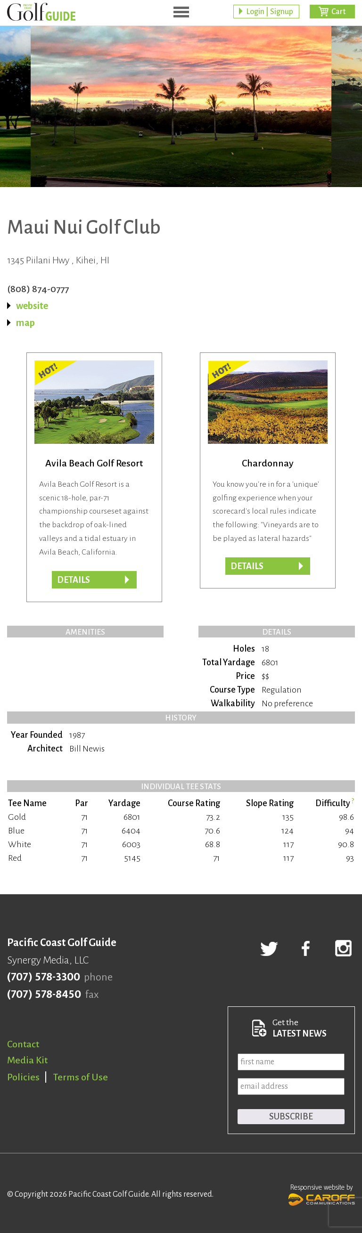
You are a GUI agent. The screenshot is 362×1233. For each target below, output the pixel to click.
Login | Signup (269, 12)
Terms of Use (80, 1077)
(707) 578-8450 (44, 994)
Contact (23, 1044)
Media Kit (27, 1060)
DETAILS (246, 566)
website (32, 306)
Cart (338, 12)
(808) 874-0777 (38, 289)
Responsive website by (321, 1194)
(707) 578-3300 (43, 977)
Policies (23, 1077)
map (25, 323)
